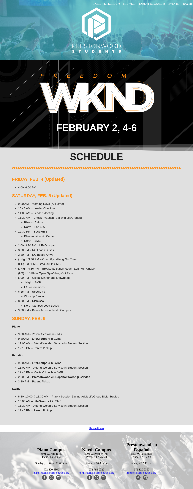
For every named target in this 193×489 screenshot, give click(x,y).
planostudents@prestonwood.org (51, 472)
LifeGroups (112, 3)
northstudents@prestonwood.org (96, 472)
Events (173, 3)
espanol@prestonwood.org (141, 472)
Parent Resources (152, 3)
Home (97, 3)
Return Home (96, 428)
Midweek (129, 3)
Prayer (187, 3)
